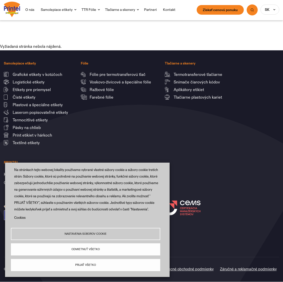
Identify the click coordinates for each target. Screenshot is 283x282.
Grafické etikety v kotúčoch (38, 74)
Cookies (20, 217)
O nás (29, 9)
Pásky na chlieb (27, 127)
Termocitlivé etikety (31, 120)
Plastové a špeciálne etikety (38, 105)
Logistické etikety (29, 82)
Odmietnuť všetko (85, 249)
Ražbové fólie (102, 90)
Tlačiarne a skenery (120, 9)
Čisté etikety (24, 97)
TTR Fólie (89, 9)
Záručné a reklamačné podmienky (248, 269)
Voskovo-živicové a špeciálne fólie (121, 82)
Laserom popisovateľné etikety (40, 112)
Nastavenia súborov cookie (86, 233)
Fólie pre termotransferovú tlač (118, 74)
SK (267, 9)
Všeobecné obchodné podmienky (186, 269)
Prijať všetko (85, 265)
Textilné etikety (26, 143)
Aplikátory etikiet (189, 90)
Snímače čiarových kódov (197, 82)
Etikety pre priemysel (32, 90)
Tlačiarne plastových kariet (198, 97)
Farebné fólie (101, 97)
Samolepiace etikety (57, 9)
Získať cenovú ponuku (220, 10)
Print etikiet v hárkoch (33, 135)
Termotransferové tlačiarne (198, 74)
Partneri (150, 9)
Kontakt (169, 9)
